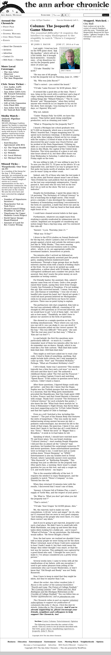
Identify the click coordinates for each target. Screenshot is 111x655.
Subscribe (45, 15)
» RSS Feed (7, 60)
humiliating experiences (63, 629)
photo (93, 35)
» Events (5, 40)
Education (22, 642)
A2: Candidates (11, 150)
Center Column (49, 621)
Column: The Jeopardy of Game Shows (52, 28)
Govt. (60, 642)
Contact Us (82, 645)
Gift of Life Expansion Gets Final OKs (15, 104)
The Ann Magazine (13, 78)
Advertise (52, 645)
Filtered (72, 645)
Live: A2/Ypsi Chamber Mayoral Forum (47, 20)
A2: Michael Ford (12, 158)
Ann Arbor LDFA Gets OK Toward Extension (15, 93)
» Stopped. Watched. (11, 33)
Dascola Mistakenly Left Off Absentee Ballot (74, 20)
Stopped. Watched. (95, 20)
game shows (46, 629)
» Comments (7, 30)
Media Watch (9, 116)
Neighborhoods (87, 642)
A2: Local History (12, 155)
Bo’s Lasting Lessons (41, 589)
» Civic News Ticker (11, 37)
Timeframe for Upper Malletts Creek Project (15, 214)
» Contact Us (8, 56)
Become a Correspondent (35, 645)
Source (5, 140)
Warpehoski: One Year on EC (14, 167)
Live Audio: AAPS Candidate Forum (13, 88)
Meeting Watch (71, 642)
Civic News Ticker (12, 84)
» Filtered (18, 60)
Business (11, 642)
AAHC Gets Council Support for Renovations (13, 98)
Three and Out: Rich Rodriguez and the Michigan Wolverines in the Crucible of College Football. (53, 591)
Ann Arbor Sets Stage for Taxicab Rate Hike (15, 109)
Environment (50, 642)
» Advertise (7, 53)
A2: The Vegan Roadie (15, 148)
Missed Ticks (9, 164)
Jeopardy (36, 631)
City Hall (88, 23)
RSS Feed (63, 645)
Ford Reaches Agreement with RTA (14, 144)
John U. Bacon (42, 44)
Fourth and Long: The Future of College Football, (54, 587)
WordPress (82, 648)
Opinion (74, 621)
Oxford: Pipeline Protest (11, 120)
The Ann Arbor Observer (11, 73)
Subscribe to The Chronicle (50, 607)
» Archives (6, 50)
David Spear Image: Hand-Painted (14, 219)
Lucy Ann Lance (12, 76)
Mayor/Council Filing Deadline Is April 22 (14, 210)
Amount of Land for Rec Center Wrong (14, 224)
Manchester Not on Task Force (13, 205)
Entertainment (63, 621)
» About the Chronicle (12, 46)
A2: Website (10, 153)
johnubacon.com (67, 597)
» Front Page (7, 27)
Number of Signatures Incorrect (15, 200)
